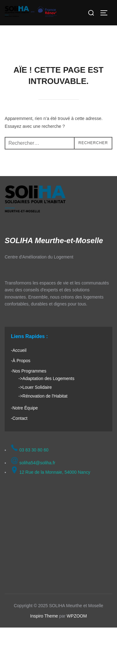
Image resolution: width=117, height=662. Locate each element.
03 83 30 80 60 (29, 449)
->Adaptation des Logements (46, 378)
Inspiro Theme (44, 615)
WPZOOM (77, 615)
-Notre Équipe (24, 407)
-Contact (19, 418)
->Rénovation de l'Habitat (42, 396)
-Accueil (19, 350)
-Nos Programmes (28, 370)
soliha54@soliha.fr (33, 462)
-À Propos (20, 360)
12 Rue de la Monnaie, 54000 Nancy (50, 472)
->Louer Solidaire (35, 387)
